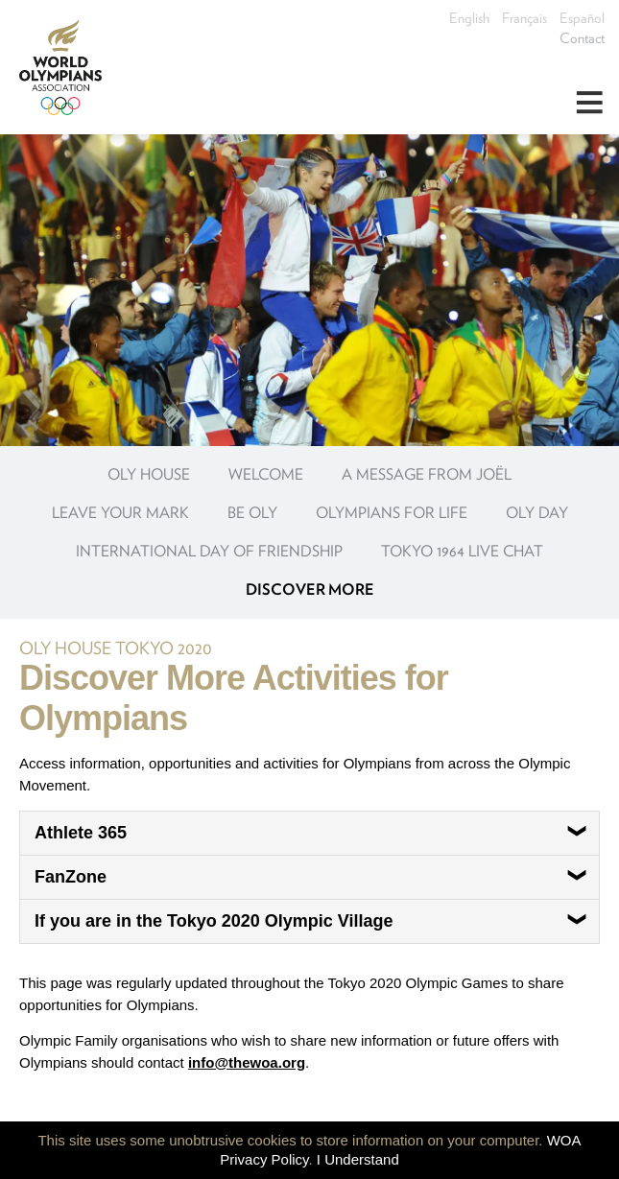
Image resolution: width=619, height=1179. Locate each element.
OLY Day (537, 513)
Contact (582, 38)
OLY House (148, 474)
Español (582, 18)
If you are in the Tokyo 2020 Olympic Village (311, 921)
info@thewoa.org (246, 1062)
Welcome (265, 474)
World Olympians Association (67, 67)
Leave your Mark (120, 513)
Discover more (310, 589)
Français (524, 18)
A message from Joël (427, 474)
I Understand (358, 1159)
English (469, 18)
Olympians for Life (391, 513)
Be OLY (252, 513)
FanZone (311, 876)
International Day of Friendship (209, 551)
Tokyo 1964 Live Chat (462, 551)
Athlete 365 (311, 832)
